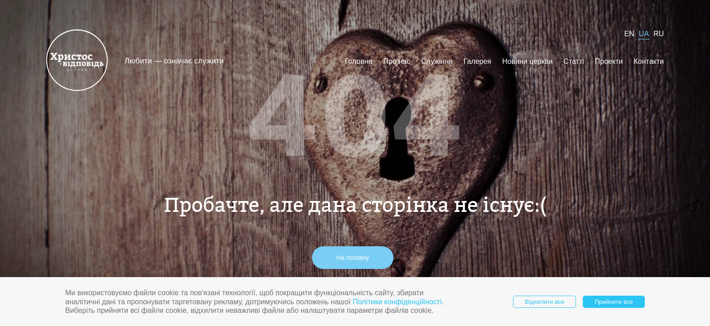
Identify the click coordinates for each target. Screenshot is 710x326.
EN (629, 34)
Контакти (648, 61)
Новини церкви (527, 61)
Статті (573, 61)
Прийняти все (614, 301)
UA (644, 34)
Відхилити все (544, 301)
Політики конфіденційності (397, 302)
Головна (359, 61)
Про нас (397, 61)
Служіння (437, 61)
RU (658, 34)
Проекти (609, 61)
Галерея (477, 61)
